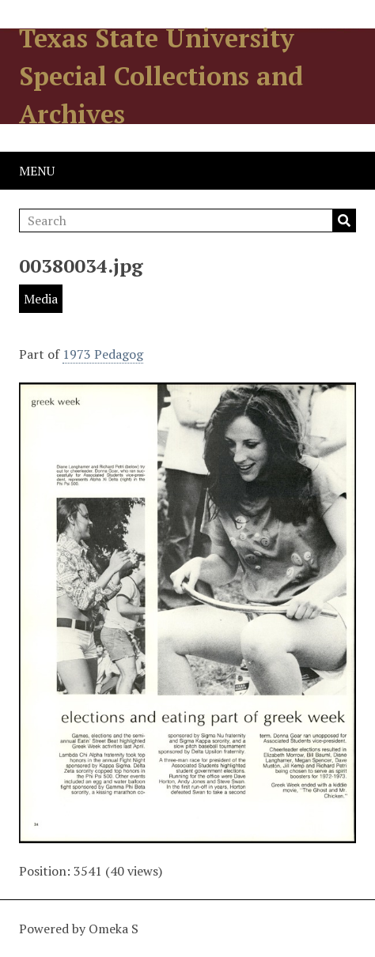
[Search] (187, 220)
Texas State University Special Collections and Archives (161, 75)
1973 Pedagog (102, 354)
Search (344, 220)
